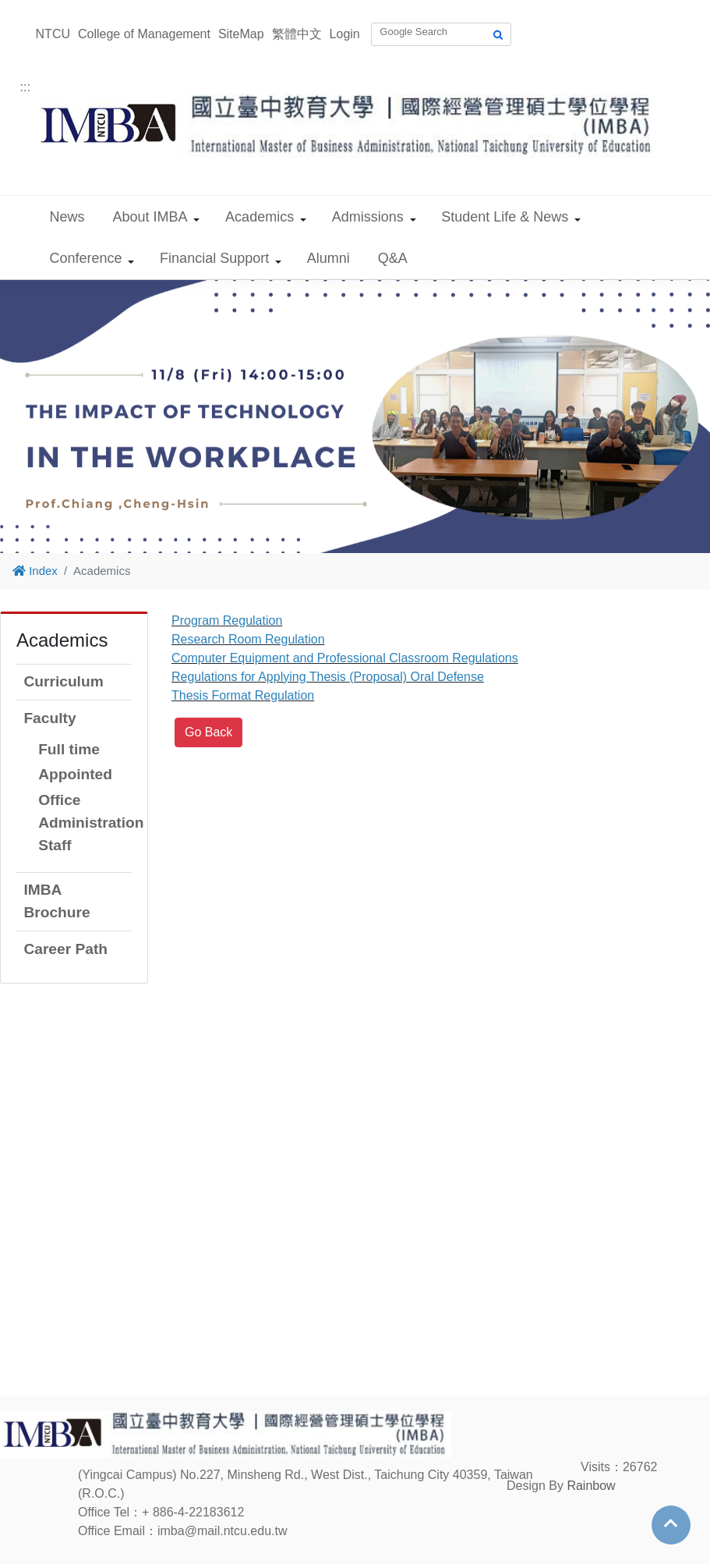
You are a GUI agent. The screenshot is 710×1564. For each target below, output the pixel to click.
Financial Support (214, 258)
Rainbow (591, 1485)
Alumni (328, 258)
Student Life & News (504, 217)
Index (35, 570)
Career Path (65, 949)
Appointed (75, 774)
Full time (69, 749)
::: (25, 87)
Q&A (393, 258)
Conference (86, 258)
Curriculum (63, 681)
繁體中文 (297, 34)
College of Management (144, 34)
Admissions (368, 217)
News (67, 217)
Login (345, 34)
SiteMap (241, 34)
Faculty (49, 718)
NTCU (53, 34)
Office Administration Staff (90, 822)
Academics (259, 217)
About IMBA (150, 217)
